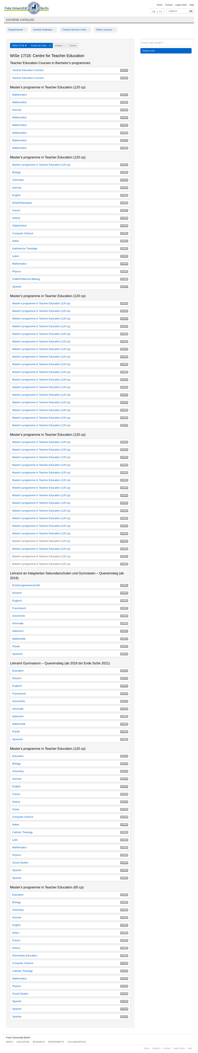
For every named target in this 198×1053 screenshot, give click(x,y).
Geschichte (70, 615)
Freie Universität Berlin (18, 1037)
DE (153, 11)
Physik (70, 646)
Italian (70, 240)
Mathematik (70, 638)
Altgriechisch (70, 225)
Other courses (105, 29)
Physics (70, 271)
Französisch (70, 608)
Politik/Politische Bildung (70, 279)
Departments (17, 29)
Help (192, 5)
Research (39, 1042)
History (70, 217)
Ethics (70, 932)
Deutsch (70, 592)
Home (159, 5)
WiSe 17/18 (19, 45)
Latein (70, 256)
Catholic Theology (70, 832)
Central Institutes (44, 29)
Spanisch (70, 653)
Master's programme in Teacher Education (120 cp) (70, 164)
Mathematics (70, 94)
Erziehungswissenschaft (70, 585)
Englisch (70, 600)
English (70, 195)
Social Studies (70, 862)
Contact (168, 5)
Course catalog (20, 19)
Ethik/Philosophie (70, 202)
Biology (70, 172)
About (9, 1042)
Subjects (173, 11)
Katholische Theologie (70, 248)
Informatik (70, 623)
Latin (70, 839)
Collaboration (77, 1042)
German (70, 109)
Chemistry (70, 179)
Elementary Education (70, 955)
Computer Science (70, 233)
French (70, 210)
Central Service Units (75, 29)
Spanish (70, 286)
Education (70, 670)
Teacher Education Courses (70, 70)
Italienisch (70, 630)
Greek (70, 809)
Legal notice (181, 5)
